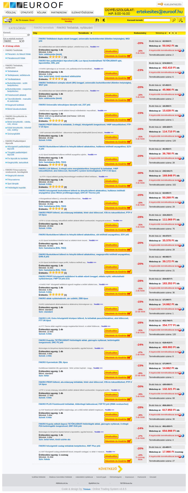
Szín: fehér (44, 376)
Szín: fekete (44, 459)
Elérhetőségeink (116, 477)
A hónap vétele (13, 46)
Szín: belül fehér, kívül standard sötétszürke (60, 76)
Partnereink (142, 477)
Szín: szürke (44, 118)
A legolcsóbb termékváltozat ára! (165, 50)
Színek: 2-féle (45, 356)
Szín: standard (46, 312)
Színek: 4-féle (45, 228)
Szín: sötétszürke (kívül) (50, 54)
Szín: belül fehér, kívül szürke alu (54, 439)
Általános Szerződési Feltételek (60, 477)
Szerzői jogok (101, 477)
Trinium (87, 489)
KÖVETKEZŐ (108, 468)
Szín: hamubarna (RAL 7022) (52, 162)
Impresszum (129, 477)
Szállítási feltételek (39, 477)
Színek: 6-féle (45, 140)
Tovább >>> (94, 47)
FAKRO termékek (44, 27)
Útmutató (152, 477)
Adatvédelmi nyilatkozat (84, 477)
